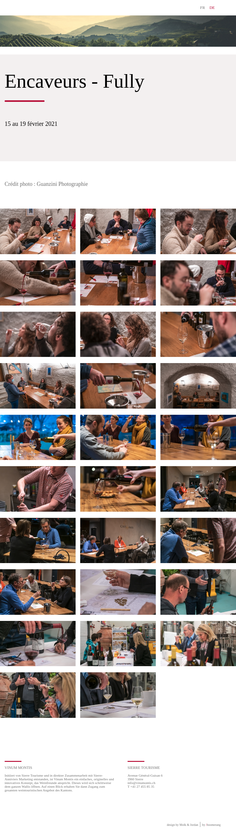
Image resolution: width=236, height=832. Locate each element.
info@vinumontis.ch (141, 783)
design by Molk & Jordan (182, 824)
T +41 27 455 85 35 (141, 786)
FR (202, 7)
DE (212, 7)
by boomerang (211, 824)
